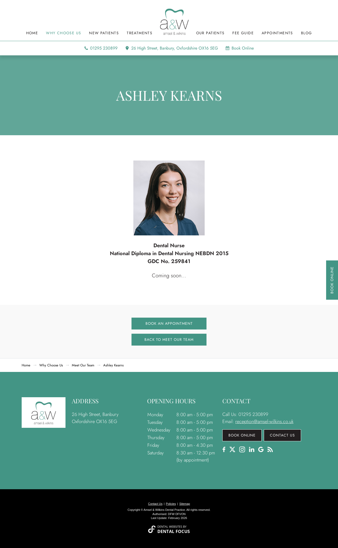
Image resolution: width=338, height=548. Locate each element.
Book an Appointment (169, 323)
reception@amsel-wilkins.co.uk (264, 421)
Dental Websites (169, 526)
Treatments (139, 33)
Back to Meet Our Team (169, 339)
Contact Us (282, 435)
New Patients (104, 33)
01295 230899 (104, 48)
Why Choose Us (63, 33)
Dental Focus (173, 531)
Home (32, 33)
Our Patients (210, 33)
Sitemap (184, 503)
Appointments (277, 33)
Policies (171, 503)
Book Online (332, 280)
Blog (306, 33)
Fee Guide (243, 33)
